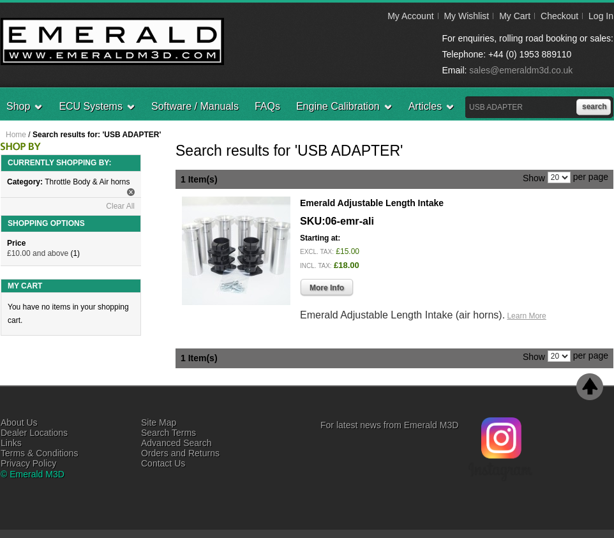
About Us (19, 422)
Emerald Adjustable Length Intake (372, 203)
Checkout (559, 16)
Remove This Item (131, 192)
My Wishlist (466, 16)
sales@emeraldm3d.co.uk (521, 70)
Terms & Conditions (39, 453)
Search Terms (168, 433)
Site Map (158, 422)
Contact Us (163, 463)
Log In (600, 16)
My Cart (514, 16)
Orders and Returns (180, 453)
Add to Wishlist (582, 335)
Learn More (526, 315)
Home (16, 134)
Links (11, 443)
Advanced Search (176, 443)
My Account (410, 16)
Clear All (120, 206)
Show (534, 177)
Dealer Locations (34, 433)
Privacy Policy (28, 463)
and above (37, 253)
